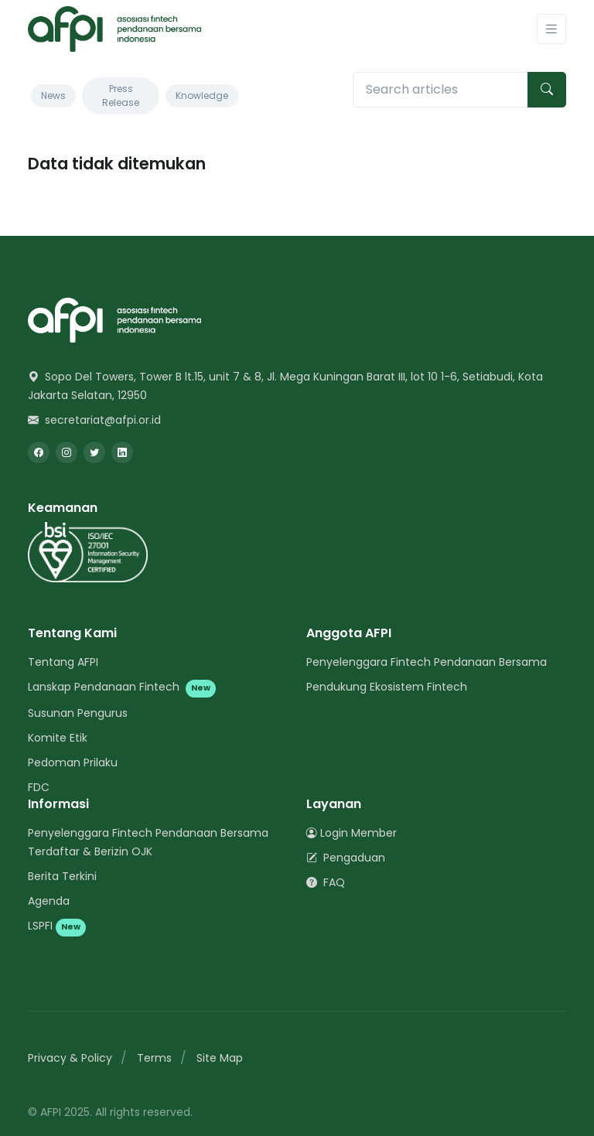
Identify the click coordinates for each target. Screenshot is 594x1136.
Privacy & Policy (70, 1058)
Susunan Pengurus (78, 713)
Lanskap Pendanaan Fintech (122, 686)
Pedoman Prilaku (73, 762)
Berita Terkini (62, 876)
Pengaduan (345, 857)
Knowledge (202, 95)
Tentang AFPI (63, 662)
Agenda (49, 901)
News (53, 95)
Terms (154, 1058)
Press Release (120, 95)
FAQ (325, 882)
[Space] (114, 320)
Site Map (219, 1058)
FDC (39, 787)
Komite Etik (57, 737)
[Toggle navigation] (551, 29)
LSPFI (57, 925)
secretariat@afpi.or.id (94, 420)
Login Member (351, 833)
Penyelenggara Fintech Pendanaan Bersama (426, 662)
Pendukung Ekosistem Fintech (386, 686)
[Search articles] (440, 89)
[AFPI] (114, 29)
